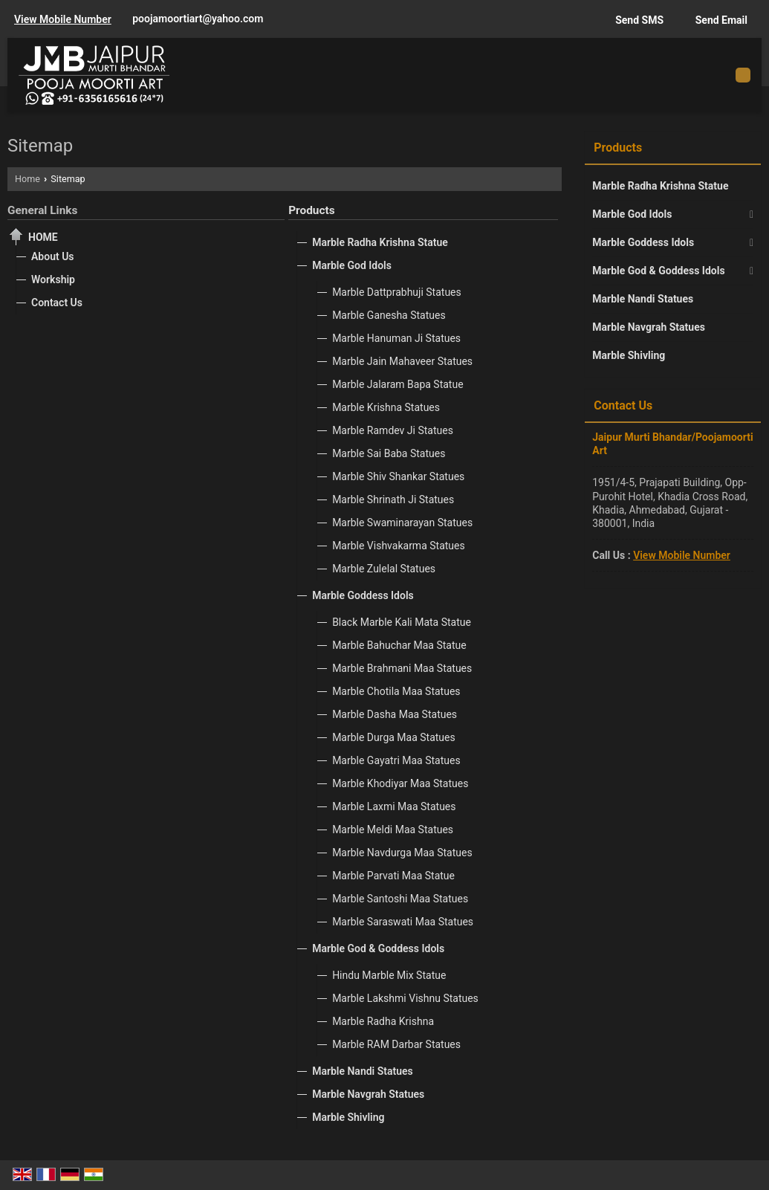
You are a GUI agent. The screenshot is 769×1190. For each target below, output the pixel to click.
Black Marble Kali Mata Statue (401, 622)
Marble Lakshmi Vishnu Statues (405, 998)
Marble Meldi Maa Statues (392, 829)
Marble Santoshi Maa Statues (400, 899)
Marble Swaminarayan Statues (402, 522)
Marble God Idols (352, 265)
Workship (53, 279)
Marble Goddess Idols (363, 595)
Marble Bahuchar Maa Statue (399, 645)
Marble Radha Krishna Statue (380, 242)
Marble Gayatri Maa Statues (396, 760)
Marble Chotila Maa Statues (396, 691)
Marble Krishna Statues (386, 407)
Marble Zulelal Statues (383, 569)
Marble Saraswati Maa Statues (402, 922)
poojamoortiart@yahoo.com (197, 19)
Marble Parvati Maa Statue (393, 876)
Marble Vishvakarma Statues (398, 546)
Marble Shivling (348, 1117)
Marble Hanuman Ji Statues (396, 338)
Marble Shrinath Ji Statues (393, 499)
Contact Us (56, 302)
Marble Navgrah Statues (368, 1094)
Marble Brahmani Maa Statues (402, 668)
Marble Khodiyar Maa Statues (400, 783)
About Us (52, 256)
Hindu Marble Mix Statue (389, 975)
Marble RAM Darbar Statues (396, 1044)
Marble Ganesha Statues (389, 315)
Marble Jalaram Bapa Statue (397, 384)
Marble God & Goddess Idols (378, 948)
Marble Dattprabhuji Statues (396, 292)
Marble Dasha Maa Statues (394, 714)
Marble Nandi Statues (362, 1071)
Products (311, 210)
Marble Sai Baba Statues (388, 453)
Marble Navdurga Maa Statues (402, 852)
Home (27, 178)
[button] (62, 19)
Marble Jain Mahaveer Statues (402, 361)
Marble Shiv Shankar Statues (398, 476)
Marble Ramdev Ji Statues (392, 430)
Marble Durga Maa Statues (393, 737)
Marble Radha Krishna (383, 1021)
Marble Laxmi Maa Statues (393, 806)
